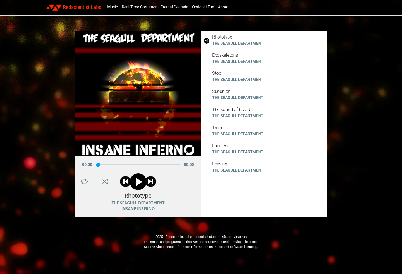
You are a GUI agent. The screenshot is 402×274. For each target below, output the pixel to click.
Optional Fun (203, 7)
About (223, 7)
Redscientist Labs (73, 7)
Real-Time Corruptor (139, 7)
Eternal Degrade (174, 7)
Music (112, 7)
